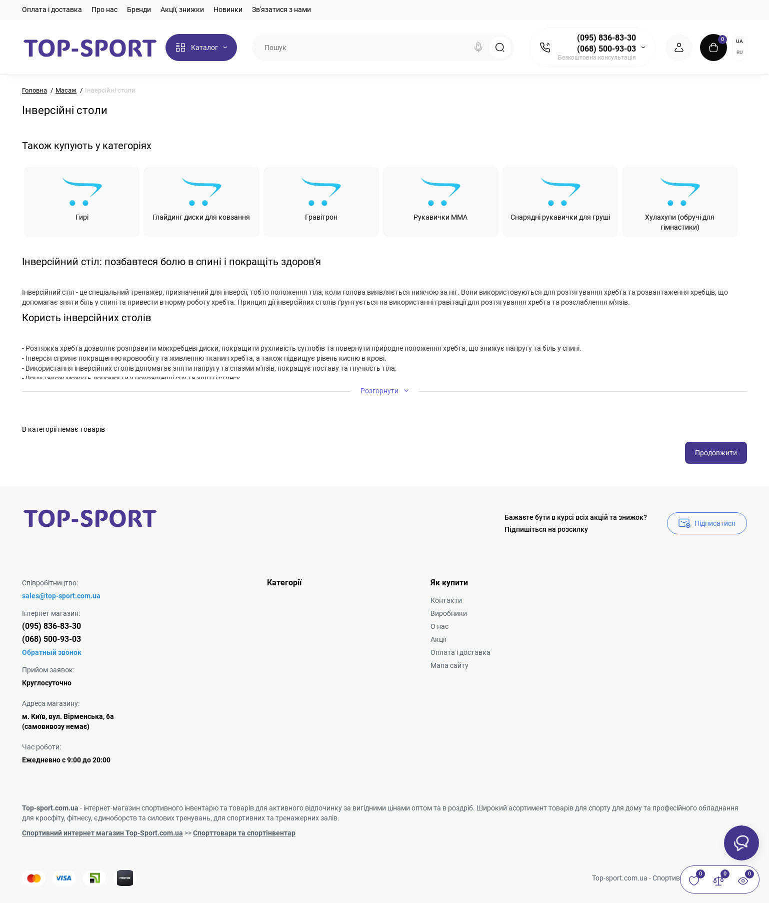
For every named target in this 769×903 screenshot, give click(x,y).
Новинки (228, 10)
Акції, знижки (182, 10)
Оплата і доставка (52, 10)
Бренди (139, 10)
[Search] (479, 48)
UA (739, 41)
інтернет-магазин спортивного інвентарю (151, 808)
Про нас (105, 10)
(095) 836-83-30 (606, 38)
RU (739, 52)
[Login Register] (679, 47)
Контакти (446, 600)
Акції (438, 639)
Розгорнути (384, 390)
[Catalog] (201, 47)
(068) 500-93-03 (606, 49)
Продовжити (716, 453)
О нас (439, 626)
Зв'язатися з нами (281, 10)
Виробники (448, 613)
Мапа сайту (449, 665)
